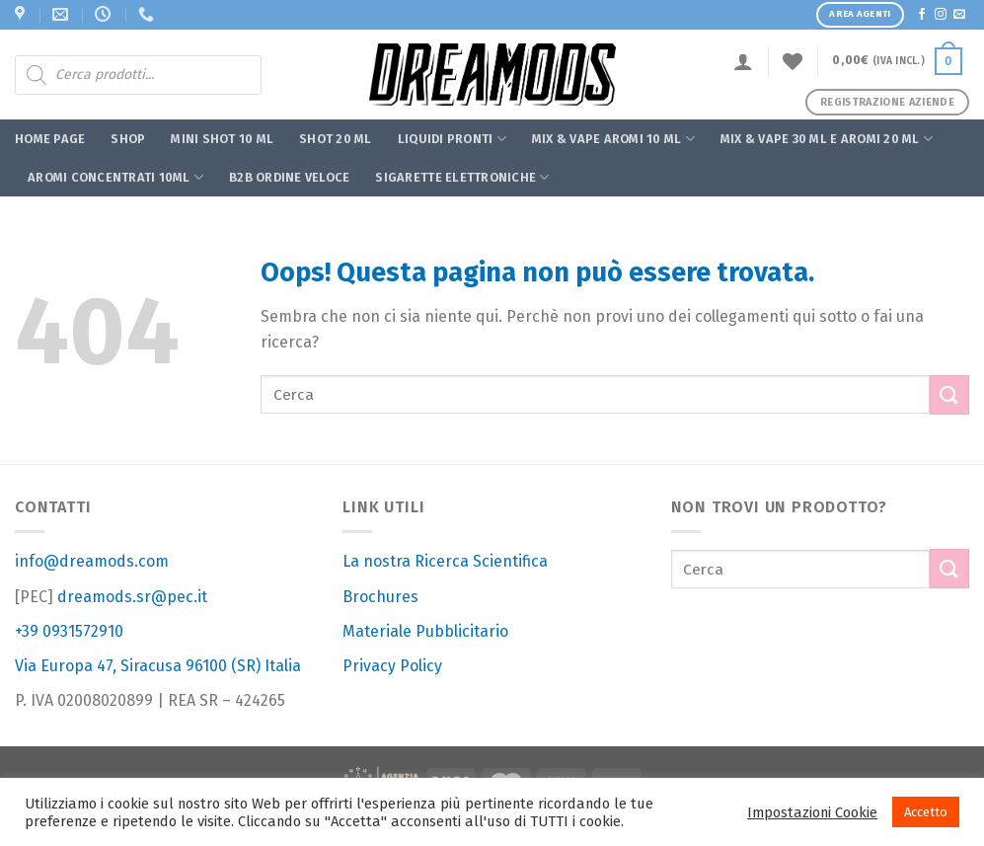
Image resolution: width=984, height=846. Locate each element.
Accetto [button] (925, 812)
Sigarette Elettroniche (462, 177)
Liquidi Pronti (452, 138)
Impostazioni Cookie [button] (812, 812)
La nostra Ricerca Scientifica (445, 561)
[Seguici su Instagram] (940, 15)
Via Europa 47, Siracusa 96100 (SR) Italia (158, 665)
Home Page (50, 138)
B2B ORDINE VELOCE (289, 177)
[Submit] (949, 394)
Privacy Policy (392, 665)
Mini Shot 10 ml (222, 138)
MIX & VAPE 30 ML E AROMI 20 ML (826, 138)
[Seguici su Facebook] (922, 15)
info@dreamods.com (92, 561)
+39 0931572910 (69, 631)
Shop (128, 138)
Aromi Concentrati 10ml (115, 177)
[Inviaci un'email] (959, 15)
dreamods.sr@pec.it (132, 596)
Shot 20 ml (335, 138)
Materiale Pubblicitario (425, 631)
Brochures (380, 596)
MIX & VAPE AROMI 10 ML (613, 138)
